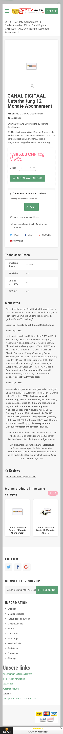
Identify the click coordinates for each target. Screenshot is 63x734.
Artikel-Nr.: (13, 113)
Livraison (12, 609)
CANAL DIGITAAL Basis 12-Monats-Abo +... (45, 530)
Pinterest (16, 241)
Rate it (31, 206)
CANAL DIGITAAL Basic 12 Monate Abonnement (17, 530)
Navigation (7, 11)
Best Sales (13, 648)
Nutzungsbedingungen (19, 619)
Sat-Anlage (8, 683)
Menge (13, 168)
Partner (11, 628)
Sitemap (12, 658)
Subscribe (46, 589)
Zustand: (12, 118)
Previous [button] (50, 493)
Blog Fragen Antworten (14, 679)
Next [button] (55, 493)
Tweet (14, 235)
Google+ (45, 235)
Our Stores (13, 633)
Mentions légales (16, 614)
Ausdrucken (42, 224)
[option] (17, 517)
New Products (14, 643)
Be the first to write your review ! (21, 476)
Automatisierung (11, 689)
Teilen (29, 235)
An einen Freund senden (22, 226)
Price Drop (13, 638)
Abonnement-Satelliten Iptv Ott (17, 674)
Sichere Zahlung (15, 623)
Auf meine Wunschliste (26, 217)
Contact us (13, 653)
